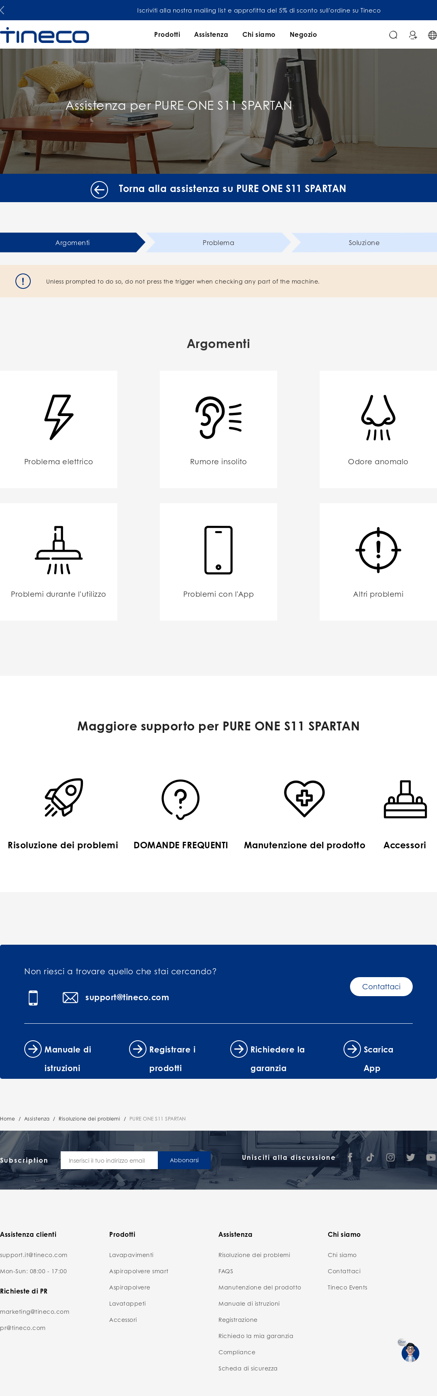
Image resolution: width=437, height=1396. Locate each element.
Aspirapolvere (130, 1287)
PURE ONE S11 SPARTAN (157, 1118)
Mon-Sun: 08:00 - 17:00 (33, 1271)
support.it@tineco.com (34, 1255)
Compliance (236, 1352)
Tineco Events (347, 1287)
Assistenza (211, 34)
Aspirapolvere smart (139, 1271)
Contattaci (381, 986)
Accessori (123, 1319)
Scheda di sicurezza (248, 1368)
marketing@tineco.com (34, 1311)
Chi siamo (259, 34)
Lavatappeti (127, 1303)
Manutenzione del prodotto (259, 1287)
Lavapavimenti (131, 1255)
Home (7, 1118)
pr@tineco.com (23, 1327)
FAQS (225, 1271)
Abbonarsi (184, 1160)
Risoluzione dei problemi (89, 1118)
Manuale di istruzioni (249, 1303)
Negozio (303, 34)
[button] (2, 8)
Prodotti (167, 34)
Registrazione (238, 1319)
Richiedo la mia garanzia (255, 1336)
